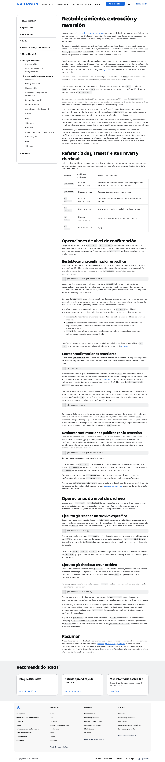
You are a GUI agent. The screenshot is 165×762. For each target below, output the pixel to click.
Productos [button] (47, 4)
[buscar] (129, 3)
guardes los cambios (113, 483)
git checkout (88, 33)
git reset (78, 33)
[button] (97, 4)
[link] (141, 4)
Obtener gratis (115, 4)
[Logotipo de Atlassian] (27, 4)
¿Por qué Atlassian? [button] (81, 4)
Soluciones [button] (62, 4)
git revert (100, 33)
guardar (107, 377)
